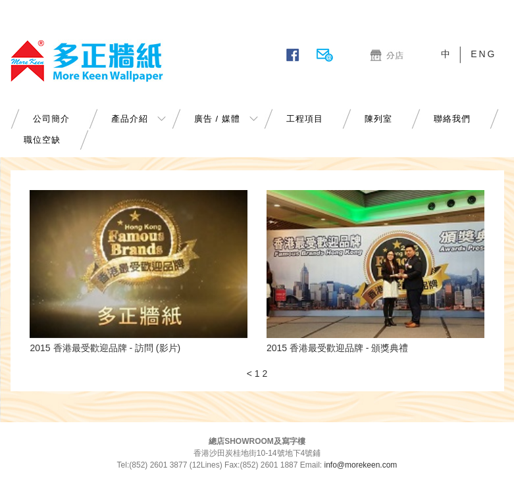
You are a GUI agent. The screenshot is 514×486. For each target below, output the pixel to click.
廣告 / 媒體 (217, 119)
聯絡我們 (452, 119)
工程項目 (304, 119)
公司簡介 (51, 119)
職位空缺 (42, 140)
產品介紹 (129, 119)
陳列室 (378, 119)
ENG (483, 54)
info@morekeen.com (360, 465)
